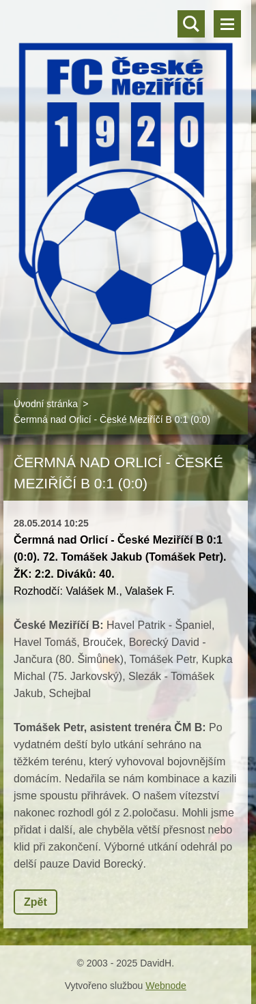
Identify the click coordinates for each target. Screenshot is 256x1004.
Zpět (35, 902)
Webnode (165, 985)
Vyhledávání (191, 24)
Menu (227, 24)
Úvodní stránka (46, 403)
